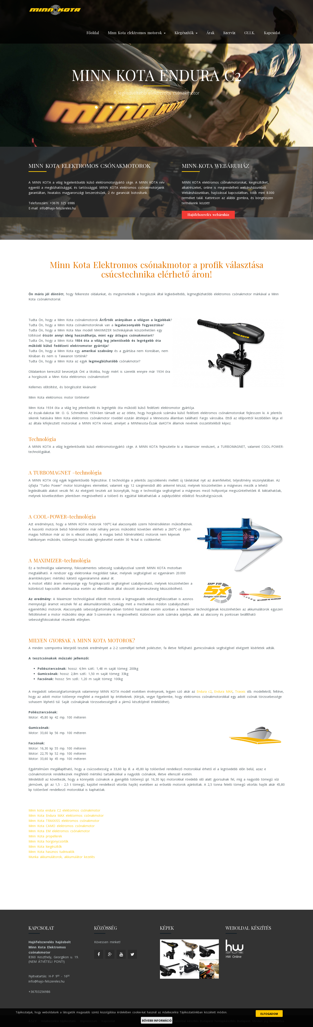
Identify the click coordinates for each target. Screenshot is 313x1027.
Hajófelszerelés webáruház (208, 215)
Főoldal (93, 32)
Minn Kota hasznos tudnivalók (51, 852)
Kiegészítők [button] (186, 32)
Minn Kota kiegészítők (45, 846)
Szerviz (229, 32)
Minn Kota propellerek (45, 836)
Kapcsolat (272, 32)
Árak (210, 32)
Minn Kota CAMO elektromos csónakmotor (62, 826)
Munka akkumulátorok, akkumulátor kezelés (62, 857)
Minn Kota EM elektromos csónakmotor (59, 831)
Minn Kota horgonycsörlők (48, 841)
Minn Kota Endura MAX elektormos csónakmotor (66, 815)
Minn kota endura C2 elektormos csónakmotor (64, 810)
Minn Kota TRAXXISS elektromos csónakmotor (64, 820)
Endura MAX (223, 691)
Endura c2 (204, 691)
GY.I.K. (249, 32)
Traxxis (240, 691)
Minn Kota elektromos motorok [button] (137, 32)
